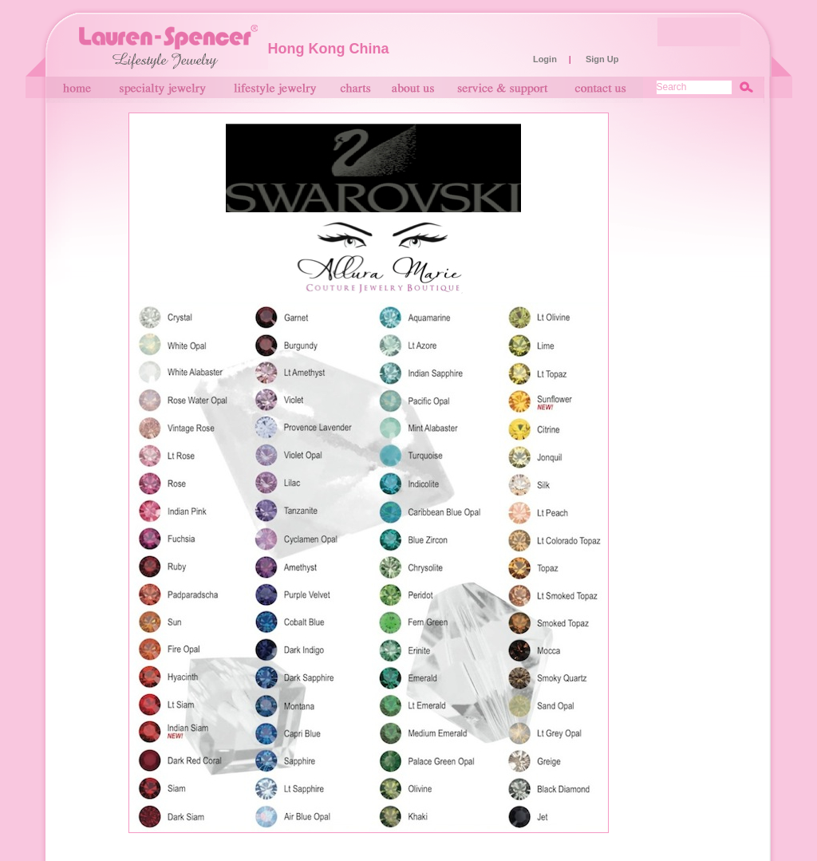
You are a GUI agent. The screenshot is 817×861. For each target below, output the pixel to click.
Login (545, 59)
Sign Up (602, 59)
